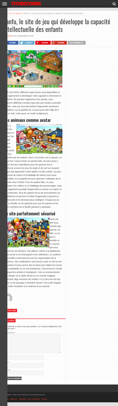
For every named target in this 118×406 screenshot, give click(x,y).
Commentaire (9, 333)
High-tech (13, 403)
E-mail (6, 366)
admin (9, 35)
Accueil (5, 403)
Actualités (22, 403)
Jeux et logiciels (16, 13)
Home (5, 13)
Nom (5, 358)
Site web (6, 374)
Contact (44, 403)
